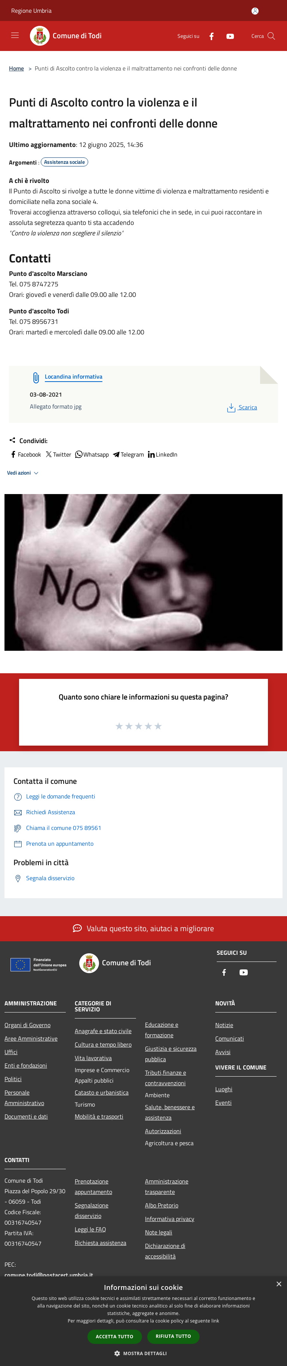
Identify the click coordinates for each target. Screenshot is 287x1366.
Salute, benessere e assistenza (170, 1112)
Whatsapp (91, 454)
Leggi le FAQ (90, 1229)
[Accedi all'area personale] (255, 11)
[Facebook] (208, 36)
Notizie (224, 1024)
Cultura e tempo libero (103, 1044)
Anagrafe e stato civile (103, 1030)
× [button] (278, 1284)
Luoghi (223, 1088)
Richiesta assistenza (100, 1242)
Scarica (241, 407)
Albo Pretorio (161, 1205)
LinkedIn (162, 454)
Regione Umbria (31, 10)
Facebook (25, 454)
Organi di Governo (27, 1024)
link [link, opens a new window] (215, 1321)
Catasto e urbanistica (102, 1092)
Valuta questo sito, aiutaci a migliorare (143, 928)
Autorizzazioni (163, 1130)
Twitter (57, 454)
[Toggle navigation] (14, 35)
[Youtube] (227, 36)
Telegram (128, 454)
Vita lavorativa (93, 1057)
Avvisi (223, 1051)
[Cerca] (271, 35)
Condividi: (28, 441)
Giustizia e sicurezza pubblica (171, 1053)
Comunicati (229, 1038)
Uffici (11, 1051)
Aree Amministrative (31, 1038)
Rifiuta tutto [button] (173, 1336)
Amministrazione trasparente (166, 1186)
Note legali (158, 1232)
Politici (13, 1078)
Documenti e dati (26, 1116)
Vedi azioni (24, 473)
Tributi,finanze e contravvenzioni (165, 1077)
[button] (143, 1353)
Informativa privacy (169, 1218)
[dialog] (143, 1321)
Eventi (223, 1102)
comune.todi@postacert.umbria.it (48, 1274)
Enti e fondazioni (25, 1065)
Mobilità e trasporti (99, 1116)
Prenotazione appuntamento (93, 1186)
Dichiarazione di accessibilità (165, 1251)
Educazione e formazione (161, 1029)
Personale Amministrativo (24, 1097)
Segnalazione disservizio (91, 1210)
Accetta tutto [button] (114, 1336)
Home (16, 68)
